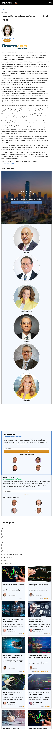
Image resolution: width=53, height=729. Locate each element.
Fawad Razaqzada (12, 667)
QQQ (42, 671)
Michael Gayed (37, 702)
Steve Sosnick (26, 371)
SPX (23, 633)
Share (3, 10)
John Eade (10, 629)
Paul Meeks (26, 282)
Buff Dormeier (11, 594)
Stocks (5, 560)
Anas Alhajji (26, 252)
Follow (7, 40)
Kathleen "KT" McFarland (26, 311)
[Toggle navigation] (50, 3)
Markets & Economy (8, 557)
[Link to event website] (26, 197)
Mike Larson (36, 667)
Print (9, 10)
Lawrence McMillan (38, 629)
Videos (5, 534)
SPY (23, 598)
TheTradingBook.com (8, 163)
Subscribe (26, 451)
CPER (44, 598)
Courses (6, 537)
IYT (40, 671)
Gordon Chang (26, 341)
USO (47, 598)
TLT (45, 671)
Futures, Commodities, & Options (11, 551)
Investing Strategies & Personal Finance (13, 554)
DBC (49, 598)
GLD (45, 598)
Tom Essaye (36, 594)
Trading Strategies (8, 563)
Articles (5, 531)
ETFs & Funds (7, 545)
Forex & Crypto (7, 548)
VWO (47, 671)
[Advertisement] (26, 416)
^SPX (23, 671)
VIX (47, 633)
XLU (47, 706)
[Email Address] (26, 449)
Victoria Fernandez (26, 400)
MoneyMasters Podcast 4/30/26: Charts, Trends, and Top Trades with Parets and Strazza (39, 657)
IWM (38, 671)
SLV (44, 671)
